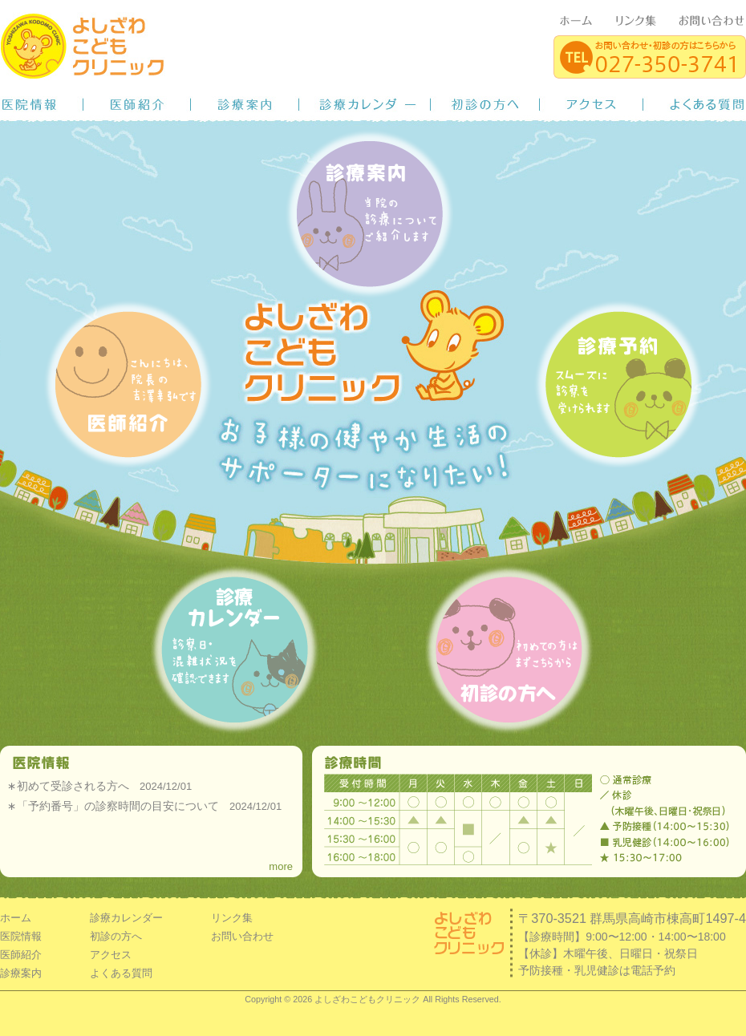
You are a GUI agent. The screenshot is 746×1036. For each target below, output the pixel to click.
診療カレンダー (365, 104)
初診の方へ (485, 104)
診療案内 (245, 104)
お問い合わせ (242, 936)
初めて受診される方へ (73, 785)
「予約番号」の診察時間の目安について (118, 805)
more (281, 866)
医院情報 (41, 104)
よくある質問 (694, 104)
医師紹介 (137, 104)
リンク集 (232, 918)
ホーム (15, 918)
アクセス (591, 104)
